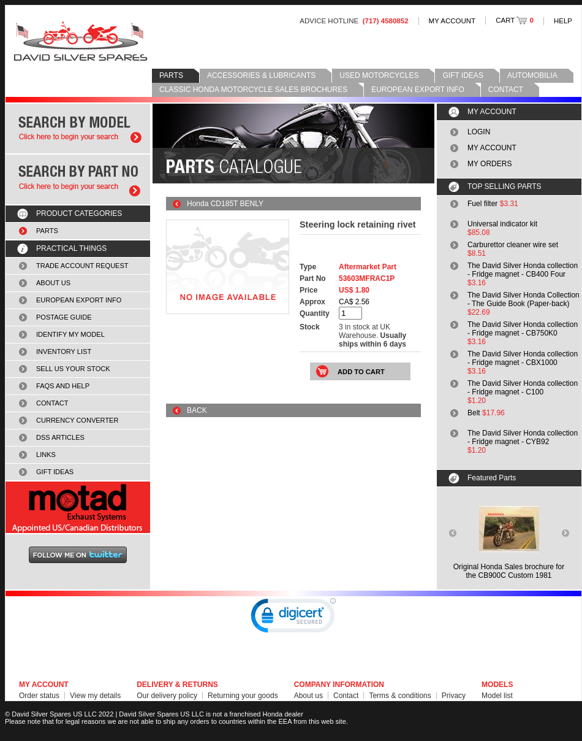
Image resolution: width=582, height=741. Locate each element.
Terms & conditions (400, 695)
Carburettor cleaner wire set (512, 244)
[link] (293, 618)
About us (308, 695)
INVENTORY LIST (63, 351)
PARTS (171, 75)
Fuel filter (482, 203)
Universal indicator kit (502, 224)
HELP (563, 21)
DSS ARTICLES (60, 437)
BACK (197, 410)
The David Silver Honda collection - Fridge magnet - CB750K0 (522, 328)
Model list (497, 695)
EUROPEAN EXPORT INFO (417, 89)
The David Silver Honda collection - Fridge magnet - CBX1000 (522, 358)
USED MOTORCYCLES (378, 75)
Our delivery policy (167, 695)
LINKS (46, 454)
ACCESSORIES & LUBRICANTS (261, 75)
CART (515, 20)
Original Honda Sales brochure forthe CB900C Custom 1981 (508, 571)
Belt (473, 413)
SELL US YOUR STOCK (73, 368)
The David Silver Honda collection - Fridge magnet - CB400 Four (522, 269)
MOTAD (78, 507)
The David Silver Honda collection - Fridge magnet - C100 (522, 387)
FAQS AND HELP (62, 386)
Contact (345, 695)
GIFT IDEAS (462, 75)
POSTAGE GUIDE (64, 317)
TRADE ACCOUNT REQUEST (82, 265)
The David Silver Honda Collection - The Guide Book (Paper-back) (523, 299)
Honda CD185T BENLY (225, 203)
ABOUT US (53, 282)
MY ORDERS (489, 163)
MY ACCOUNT (452, 21)
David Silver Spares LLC (80, 41)
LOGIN (478, 132)
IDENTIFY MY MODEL (70, 334)
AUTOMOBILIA (532, 75)
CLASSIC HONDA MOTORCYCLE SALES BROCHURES (253, 89)
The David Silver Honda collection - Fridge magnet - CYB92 (522, 437)
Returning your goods (243, 695)
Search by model (78, 128)
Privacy (454, 695)
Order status (39, 695)
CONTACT (505, 89)
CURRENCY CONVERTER (77, 420)
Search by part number (78, 179)
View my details (95, 695)
